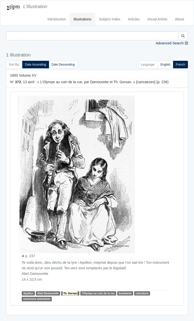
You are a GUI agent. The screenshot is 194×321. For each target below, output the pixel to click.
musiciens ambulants (36, 298)
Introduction (56, 19)
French (180, 64)
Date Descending (63, 64)
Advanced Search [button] (170, 43)
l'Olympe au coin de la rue (98, 293)
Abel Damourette (48, 293)
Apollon (28, 293)
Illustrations (82, 19)
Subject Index (109, 19)
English (165, 64)
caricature (142, 293)
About (179, 19)
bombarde (125, 293)
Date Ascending (35, 64)
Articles (134, 19)
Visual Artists (157, 19)
